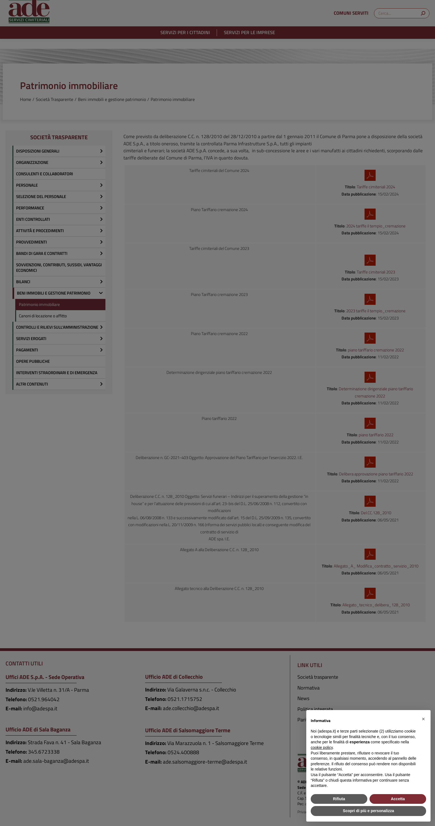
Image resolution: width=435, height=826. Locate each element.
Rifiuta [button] (339, 799)
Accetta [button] (398, 799)
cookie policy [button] (322, 747)
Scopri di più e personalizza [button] (368, 811)
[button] (423, 718)
